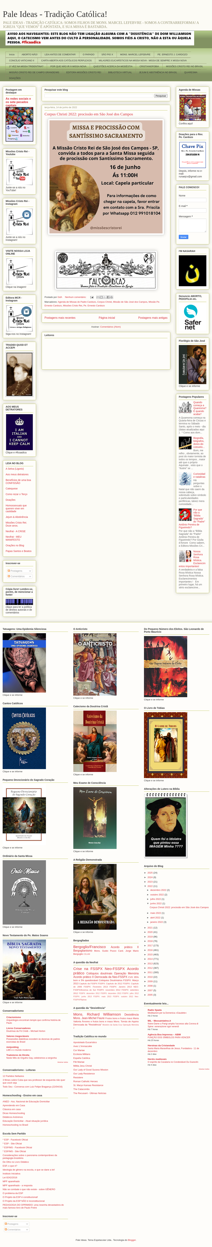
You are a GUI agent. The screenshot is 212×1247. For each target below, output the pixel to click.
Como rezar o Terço (16, 494)
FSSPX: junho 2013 (82, 997)
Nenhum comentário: (76, 297)
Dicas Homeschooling (14, 1113)
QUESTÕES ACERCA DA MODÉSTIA (112, 66)
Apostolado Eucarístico (85, 1042)
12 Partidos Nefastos (13, 1076)
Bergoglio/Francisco (89, 947)
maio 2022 (156, 913)
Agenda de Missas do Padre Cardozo (77, 302)
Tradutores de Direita (17, 1055)
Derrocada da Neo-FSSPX (111, 976)
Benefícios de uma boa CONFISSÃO (18, 481)
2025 (150, 872)
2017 (150, 945)
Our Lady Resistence (84, 1073)
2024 (150, 877)
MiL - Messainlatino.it (159, 1020)
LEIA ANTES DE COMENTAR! (60, 54)
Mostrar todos (62, 1062)
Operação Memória (126, 973)
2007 (150, 990)
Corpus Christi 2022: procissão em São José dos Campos (89, 114)
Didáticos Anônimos (13, 1117)
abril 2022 (155, 917)
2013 (150, 963)
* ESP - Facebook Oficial (15, 1139)
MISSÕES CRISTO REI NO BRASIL (184, 66)
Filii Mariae (78, 1062)
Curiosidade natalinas (199, 475)
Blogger (132, 1240)
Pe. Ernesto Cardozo (94, 305)
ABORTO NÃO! (30, 54)
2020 (150, 932)
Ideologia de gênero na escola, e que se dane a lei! (29, 1169)
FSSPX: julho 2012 (130, 993)
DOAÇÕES (15, 78)
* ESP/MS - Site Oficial (14, 1151)
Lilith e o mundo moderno (18, 1050)
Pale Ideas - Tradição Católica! (55, 14)
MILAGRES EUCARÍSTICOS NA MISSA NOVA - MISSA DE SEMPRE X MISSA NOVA (143, 60)
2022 (150, 886)
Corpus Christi (104, 302)
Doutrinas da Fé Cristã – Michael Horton (25, 1031)
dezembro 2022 (158, 890)
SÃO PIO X (107, 54)
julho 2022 (156, 899)
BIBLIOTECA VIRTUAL (120, 72)
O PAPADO (88, 54)
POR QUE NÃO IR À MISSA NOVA (68, 66)
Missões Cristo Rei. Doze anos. (16, 524)
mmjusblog (12, 1047)
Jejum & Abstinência (17, 517)
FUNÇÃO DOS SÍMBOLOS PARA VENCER (169, 1037)
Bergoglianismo (82, 950)
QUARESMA (190, 72)
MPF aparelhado (11, 1181)
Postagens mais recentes (60, 317)
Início (12, 54)
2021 (150, 927)
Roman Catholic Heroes (85, 1081)
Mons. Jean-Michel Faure (89, 1018)
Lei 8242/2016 (10, 1177)
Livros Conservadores (18, 1028)
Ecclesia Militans (81, 1054)
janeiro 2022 (157, 922)
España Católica (81, 1058)
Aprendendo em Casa (14, 1105)
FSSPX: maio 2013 (102, 997)
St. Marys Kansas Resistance (88, 1085)
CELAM (87, 954)
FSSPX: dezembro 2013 (111, 993)
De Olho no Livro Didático (16, 1162)
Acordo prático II (125, 947)
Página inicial (107, 317)
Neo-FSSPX (115, 969)
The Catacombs (81, 1089)
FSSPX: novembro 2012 (108, 990)
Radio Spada (155, 1010)
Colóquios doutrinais (99, 973)
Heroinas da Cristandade (161, 1045)
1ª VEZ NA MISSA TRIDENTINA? (26, 66)
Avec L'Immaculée (82, 1046)
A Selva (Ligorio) (15, 468)
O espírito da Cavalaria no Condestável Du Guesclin (173, 1062)
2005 (150, 994)
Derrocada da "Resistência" (87, 1024)
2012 (150, 968)
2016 (150, 950)
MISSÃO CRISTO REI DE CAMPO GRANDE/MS (34, 72)
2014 (150, 959)
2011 (150, 972)
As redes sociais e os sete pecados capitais (18, 102)
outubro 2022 (157, 894)
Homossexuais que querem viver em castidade (16, 508)
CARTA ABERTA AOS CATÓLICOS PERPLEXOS (66, 60)
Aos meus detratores (17, 474)
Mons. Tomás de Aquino (126, 1021)
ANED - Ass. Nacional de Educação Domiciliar (26, 1101)
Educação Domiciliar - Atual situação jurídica (25, 1121)
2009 (150, 981)
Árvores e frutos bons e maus (97, 1021)
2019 (150, 936)
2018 (150, 941)
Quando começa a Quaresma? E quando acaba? (199, 408)
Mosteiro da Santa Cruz (112, 1025)
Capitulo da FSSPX (88, 983)
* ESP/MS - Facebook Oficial (17, 1147)
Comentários (16, 576)
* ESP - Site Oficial (12, 1143)
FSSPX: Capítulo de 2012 (110, 983)
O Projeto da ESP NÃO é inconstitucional (24, 1201)
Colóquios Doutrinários (110, 980)
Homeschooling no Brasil (15, 1125)
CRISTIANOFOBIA (149, 66)
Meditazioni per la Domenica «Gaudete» (167, 1013)
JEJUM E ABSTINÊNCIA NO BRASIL (158, 72)
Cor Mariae (79, 1050)
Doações (10, 499)
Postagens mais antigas (152, 317)
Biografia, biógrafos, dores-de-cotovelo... (199, 442)
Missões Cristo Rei (72, 305)
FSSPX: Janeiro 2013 (121, 987)
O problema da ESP (13, 1193)
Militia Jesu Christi (82, 1065)
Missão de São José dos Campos (130, 302)
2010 (150, 977)
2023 (150, 881)
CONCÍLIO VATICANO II (21, 60)
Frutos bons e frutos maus (118, 1018)
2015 (150, 954)
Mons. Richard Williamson (97, 1014)
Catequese (12, 488)
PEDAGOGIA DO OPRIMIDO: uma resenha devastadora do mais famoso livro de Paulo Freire (33, 1206)
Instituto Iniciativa (11, 1173)
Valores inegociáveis (17, 1036)
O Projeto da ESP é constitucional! (20, 1197)
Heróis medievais (157, 1059)
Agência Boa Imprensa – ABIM (164, 1034)
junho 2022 (156, 903)
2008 (150, 985)
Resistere (78, 1077)
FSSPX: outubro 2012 (123, 997)
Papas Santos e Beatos (18, 551)
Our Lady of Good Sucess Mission (90, 1069)
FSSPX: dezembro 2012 (89, 993)
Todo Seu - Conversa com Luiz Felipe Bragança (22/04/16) (33, 1086)
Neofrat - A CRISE (16, 531)
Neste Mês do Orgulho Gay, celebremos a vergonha (31, 1058)
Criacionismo (13, 1017)
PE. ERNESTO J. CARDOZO (173, 54)
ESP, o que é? (10, 1165)
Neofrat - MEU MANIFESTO (13, 538)
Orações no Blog (15, 545)
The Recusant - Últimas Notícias (89, 1093)
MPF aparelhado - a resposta (17, 1185)
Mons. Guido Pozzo (105, 950)
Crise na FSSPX (87, 969)
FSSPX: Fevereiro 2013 (96, 987)
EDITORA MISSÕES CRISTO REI (83, 72)
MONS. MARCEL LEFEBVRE (135, 54)
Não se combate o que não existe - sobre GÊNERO (29, 1189)
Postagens (15, 570)
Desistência (131, 1014)
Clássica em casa (12, 1109)
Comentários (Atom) (110, 326)
